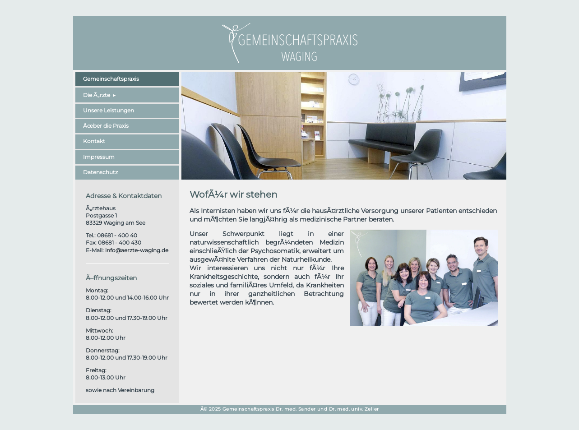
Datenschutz (100, 172)
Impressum (99, 156)
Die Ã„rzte (96, 95)
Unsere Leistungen (108, 110)
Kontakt (94, 141)
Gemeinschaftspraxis (111, 78)
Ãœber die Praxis (106, 125)
